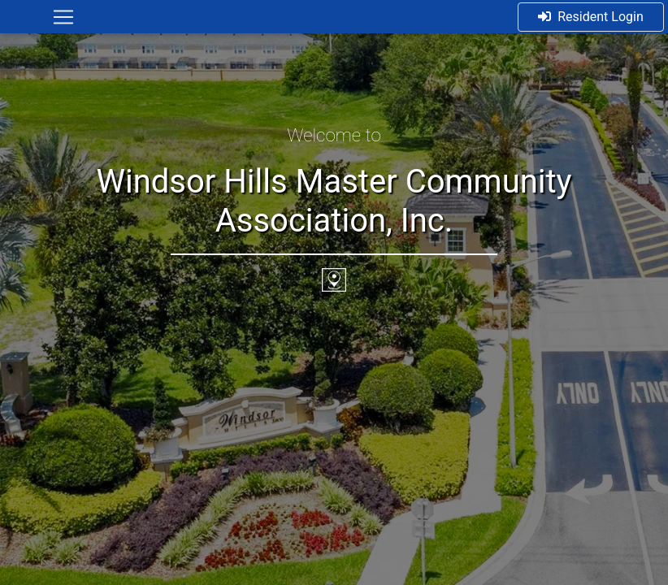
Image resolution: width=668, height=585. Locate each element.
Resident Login (591, 16)
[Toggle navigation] (63, 17)
